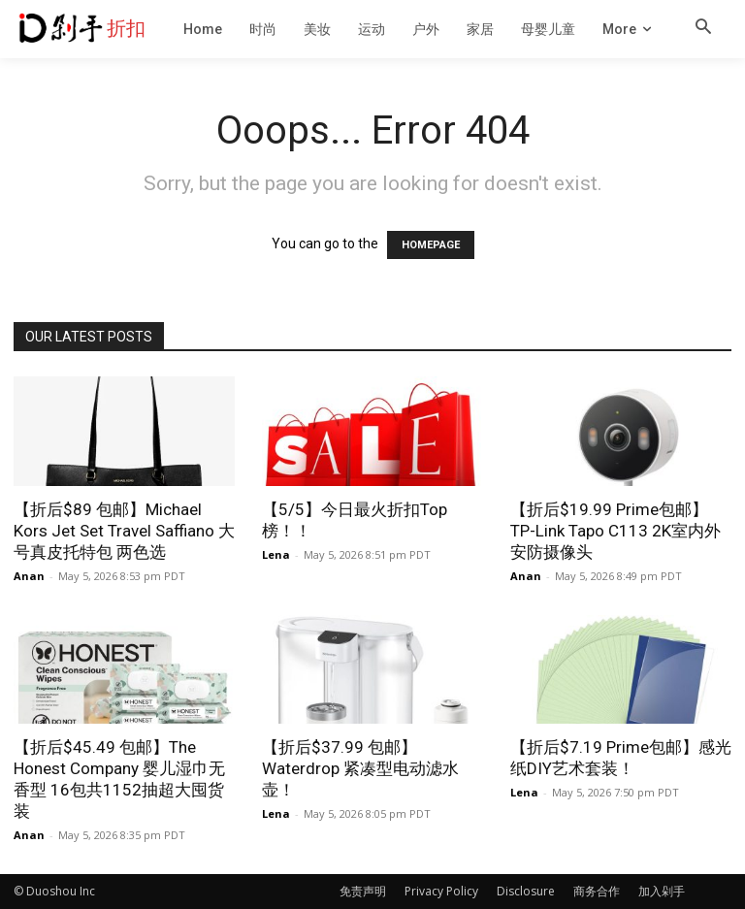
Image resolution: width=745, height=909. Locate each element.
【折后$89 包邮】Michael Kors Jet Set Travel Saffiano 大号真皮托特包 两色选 (124, 531)
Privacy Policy (441, 891)
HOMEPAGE (431, 245)
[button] (703, 28)
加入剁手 (661, 891)
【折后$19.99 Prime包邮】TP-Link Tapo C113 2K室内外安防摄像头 (615, 531)
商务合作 (596, 891)
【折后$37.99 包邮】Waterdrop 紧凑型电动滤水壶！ (360, 768)
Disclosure (526, 891)
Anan (29, 575)
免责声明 (363, 891)
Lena (276, 554)
